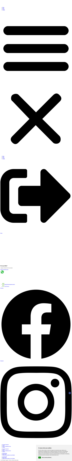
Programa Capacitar (5, 444)
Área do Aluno (4, 453)
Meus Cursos (4, 454)
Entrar (1, 233)
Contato (3, 158)
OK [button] (39, 457)
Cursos (3, 9)
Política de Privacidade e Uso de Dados (8, 458)
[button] (36, 83)
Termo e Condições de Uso (6, 446)
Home (3, 7)
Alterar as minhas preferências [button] (46, 457)
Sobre (3, 8)
